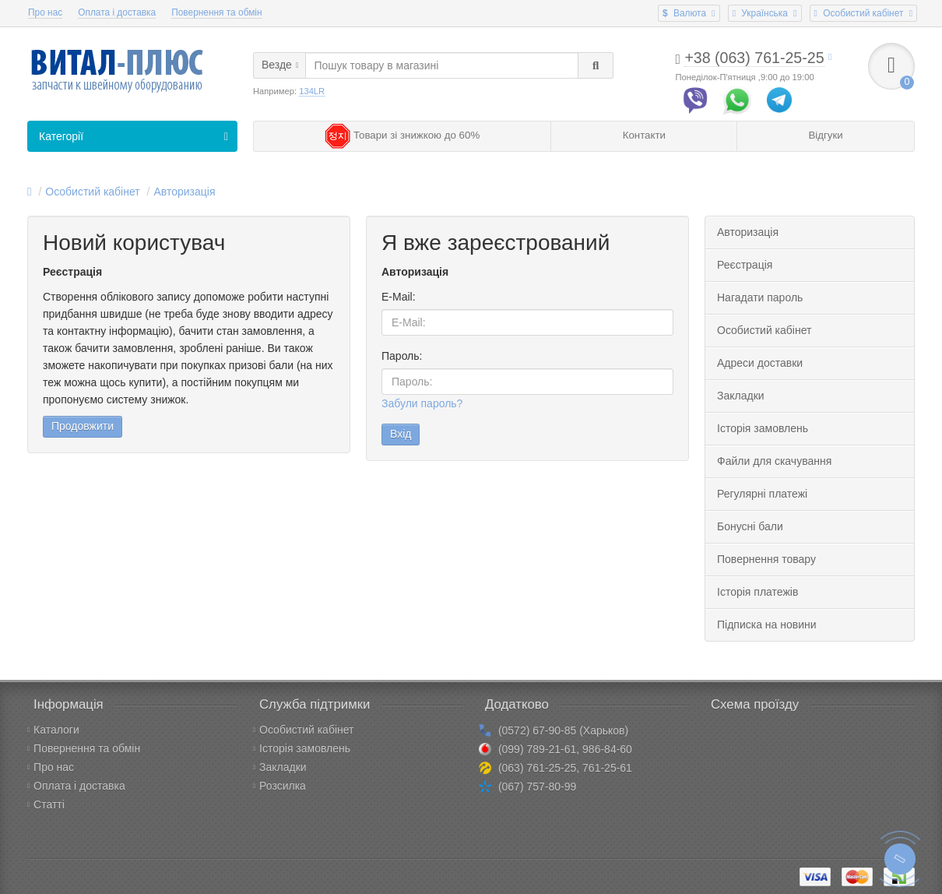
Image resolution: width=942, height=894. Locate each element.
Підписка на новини (767, 624)
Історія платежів (757, 592)
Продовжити (82, 426)
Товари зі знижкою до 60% (402, 135)
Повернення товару (766, 559)
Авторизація (184, 191)
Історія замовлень (762, 428)
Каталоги (53, 729)
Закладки (740, 395)
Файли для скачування (774, 461)
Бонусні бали (750, 526)
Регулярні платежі (762, 493)
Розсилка (279, 786)
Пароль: (401, 356)
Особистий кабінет (92, 191)
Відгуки (825, 135)
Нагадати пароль (760, 297)
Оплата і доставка (117, 12)
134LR (312, 91)
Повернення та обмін (216, 12)
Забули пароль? (421, 403)
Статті (46, 804)
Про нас (45, 12)
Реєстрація (744, 265)
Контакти (644, 135)
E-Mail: (398, 296)
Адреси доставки (760, 363)
